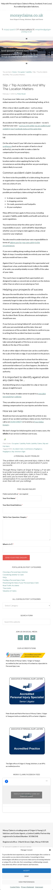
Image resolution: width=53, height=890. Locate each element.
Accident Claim (18, 449)
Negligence (7, 451)
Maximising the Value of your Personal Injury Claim (21, 583)
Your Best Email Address (13, 505)
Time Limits (7, 588)
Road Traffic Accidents (11, 585)
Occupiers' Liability (19, 443)
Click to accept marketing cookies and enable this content (26, 795)
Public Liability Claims (34, 443)
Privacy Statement (27, 887)
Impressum (39, 887)
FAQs (5, 577)
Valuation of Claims (9, 591)
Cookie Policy (15, 887)
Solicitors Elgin (20, 451)
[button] (50, 850)
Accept (26, 871)
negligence (7, 146)
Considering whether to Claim (13, 575)
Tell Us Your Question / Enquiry (15, 517)
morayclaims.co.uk (26, 19)
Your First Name (9, 498)
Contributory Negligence (33, 449)
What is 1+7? (8, 544)
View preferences (26, 882)
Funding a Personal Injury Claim (14, 580)
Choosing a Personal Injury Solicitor (15, 572)
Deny (26, 876)
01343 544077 (10, 29)
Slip (13, 451)
